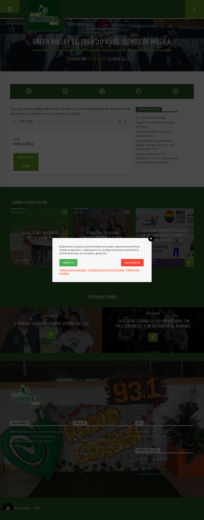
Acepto (68, 262)
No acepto (132, 262)
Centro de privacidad (72, 270)
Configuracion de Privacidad (106, 270)
